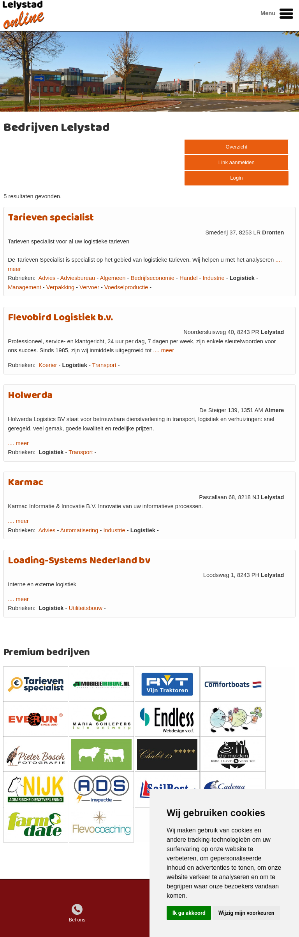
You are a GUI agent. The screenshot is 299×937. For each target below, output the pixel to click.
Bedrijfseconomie (152, 278)
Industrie (213, 278)
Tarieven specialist (51, 218)
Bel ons (77, 920)
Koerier (48, 365)
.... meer (163, 350)
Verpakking (60, 287)
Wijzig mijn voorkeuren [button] (246, 913)
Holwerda (30, 396)
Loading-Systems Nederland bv (79, 561)
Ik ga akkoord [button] (189, 913)
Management (24, 287)
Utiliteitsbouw (85, 608)
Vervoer (89, 287)
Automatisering (79, 530)
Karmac (25, 483)
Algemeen (112, 278)
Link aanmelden (236, 162)
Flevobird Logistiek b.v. (60, 318)
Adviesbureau (77, 278)
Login (236, 178)
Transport (104, 365)
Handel (188, 278)
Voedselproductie (126, 287)
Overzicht (237, 147)
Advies (46, 278)
